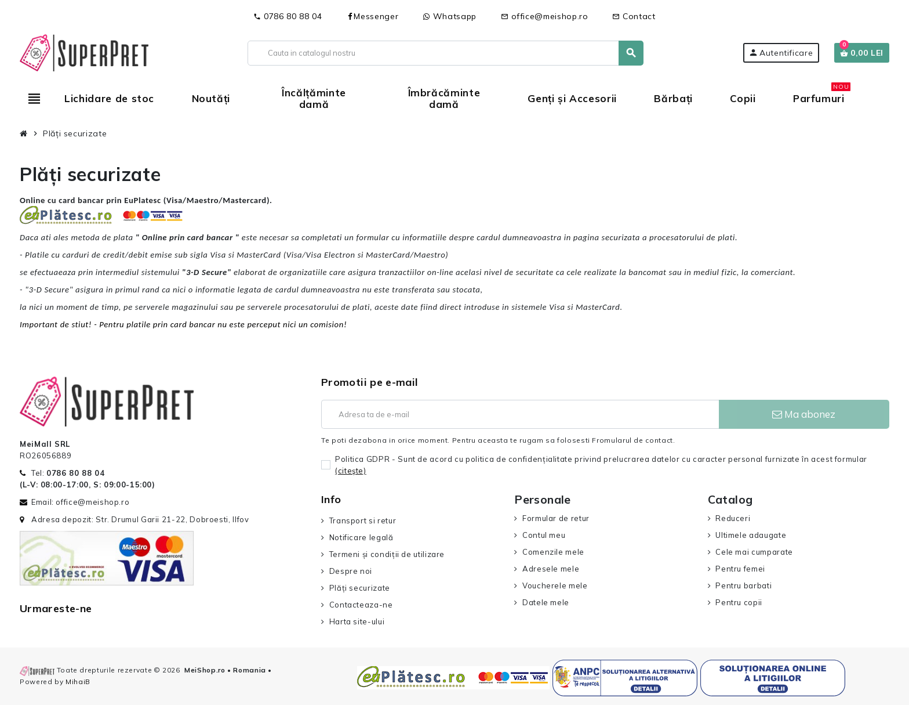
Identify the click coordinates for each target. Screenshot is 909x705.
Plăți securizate (359, 587)
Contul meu (543, 535)
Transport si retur (363, 520)
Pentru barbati (743, 585)
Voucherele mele (555, 585)
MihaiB (78, 681)
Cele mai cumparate (754, 551)
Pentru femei (740, 568)
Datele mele (545, 602)
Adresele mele (550, 568)
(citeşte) (350, 470)
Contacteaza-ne (361, 604)
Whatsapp (450, 16)
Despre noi (350, 571)
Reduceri (732, 518)
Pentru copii (738, 602)
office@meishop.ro (544, 16)
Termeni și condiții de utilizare (387, 554)
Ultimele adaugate (750, 535)
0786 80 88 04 (287, 16)
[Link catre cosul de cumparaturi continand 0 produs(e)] (861, 53)
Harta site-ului (357, 621)
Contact (633, 16)
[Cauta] (445, 53)
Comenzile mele (553, 551)
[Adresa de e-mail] (520, 414)
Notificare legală (361, 537)
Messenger (372, 16)
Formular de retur (556, 518)
